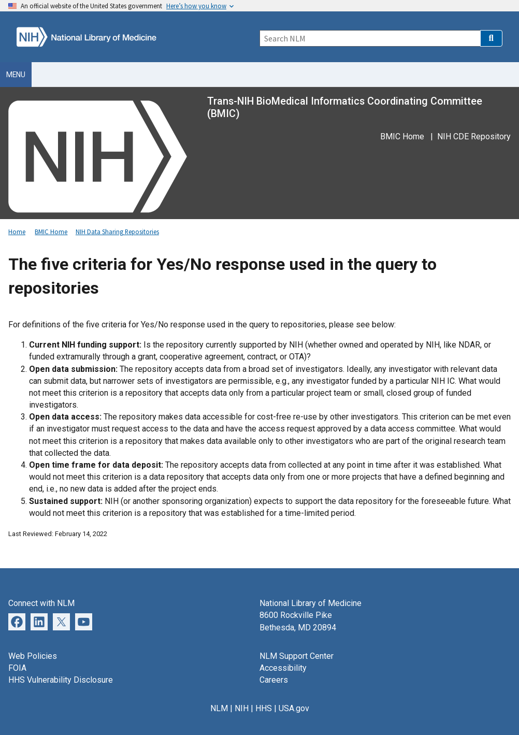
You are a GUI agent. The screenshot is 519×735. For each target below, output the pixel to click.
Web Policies (32, 656)
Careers (274, 680)
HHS (263, 708)
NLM (219, 708)
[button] (491, 38)
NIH (242, 708)
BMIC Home (402, 136)
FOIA (17, 668)
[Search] (370, 38)
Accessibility (283, 668)
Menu (15, 74)
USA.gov (294, 708)
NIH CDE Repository (474, 136)
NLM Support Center (297, 656)
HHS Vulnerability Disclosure (60, 680)
